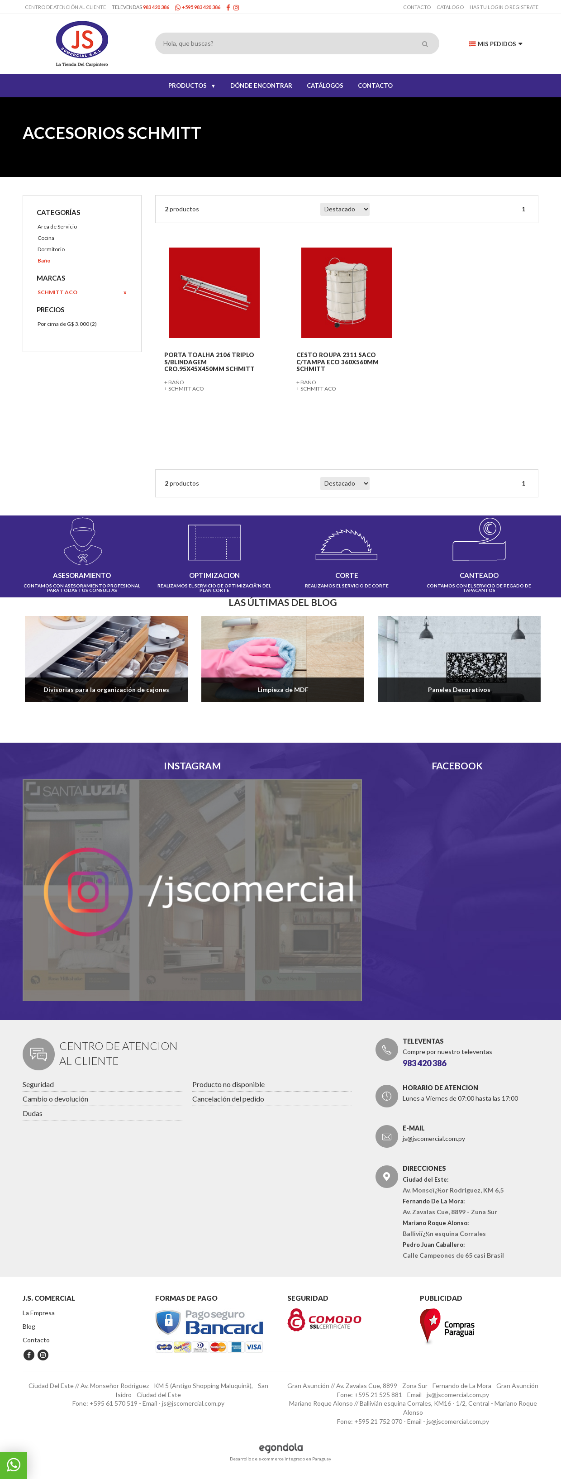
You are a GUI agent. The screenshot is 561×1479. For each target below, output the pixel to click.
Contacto (417, 7)
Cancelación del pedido (228, 1096)
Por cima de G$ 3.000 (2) (66, 323)
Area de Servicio (56, 226)
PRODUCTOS (192, 85)
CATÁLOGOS (325, 85)
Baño (43, 261)
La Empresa (39, 1311)
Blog (29, 1324)
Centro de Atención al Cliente (65, 7)
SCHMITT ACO (56, 292)
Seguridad (38, 1082)
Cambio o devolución (55, 1096)
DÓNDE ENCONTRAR (261, 85)
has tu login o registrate (504, 7)
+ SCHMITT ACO (184, 386)
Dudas (33, 1111)
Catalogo (450, 7)
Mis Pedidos (495, 44)
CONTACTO (375, 85)
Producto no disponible (228, 1082)
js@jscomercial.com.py (434, 1136)
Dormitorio (50, 249)
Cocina (45, 237)
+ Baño (174, 380)
